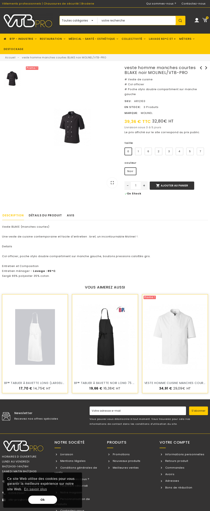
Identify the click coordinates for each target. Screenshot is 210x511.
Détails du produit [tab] (45, 215)
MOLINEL (147, 113)
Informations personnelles (184, 454)
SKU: (127, 101)
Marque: (131, 113)
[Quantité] (136, 186)
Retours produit (176, 461)
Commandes (174, 468)
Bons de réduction (178, 487)
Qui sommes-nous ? (161, 4)
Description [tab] (13, 215)
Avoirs (169, 474)
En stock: (132, 107)
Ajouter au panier (172, 186)
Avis (70, 215)
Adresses (171, 481)
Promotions (121, 454)
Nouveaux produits (126, 461)
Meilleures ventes (125, 468)
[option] (72, 128)
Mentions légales (72, 461)
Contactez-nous (193, 4)
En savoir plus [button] (35, 489)
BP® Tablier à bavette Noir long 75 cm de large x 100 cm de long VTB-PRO (135, 383)
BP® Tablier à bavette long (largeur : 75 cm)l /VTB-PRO (50, 383)
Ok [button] (43, 499)
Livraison (66, 454)
